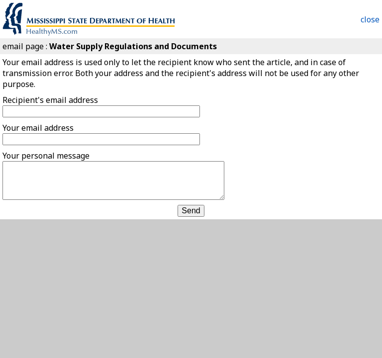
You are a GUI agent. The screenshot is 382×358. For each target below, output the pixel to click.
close (370, 19)
